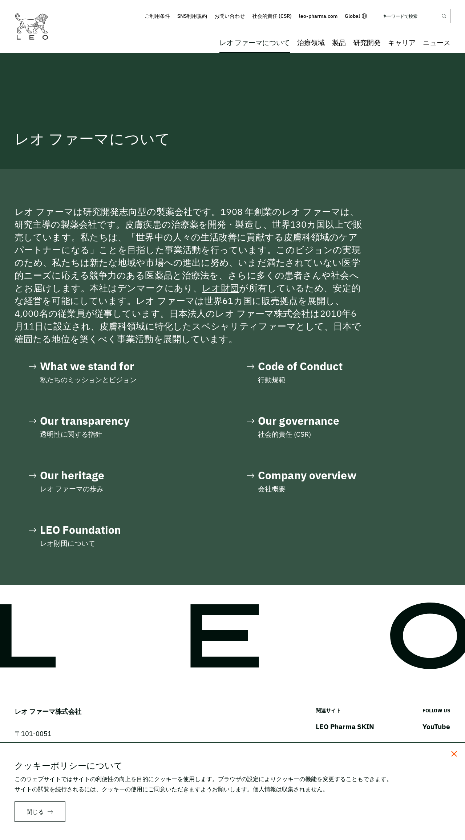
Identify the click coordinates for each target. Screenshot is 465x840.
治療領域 (311, 42)
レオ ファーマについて (254, 42)
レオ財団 (220, 288)
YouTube (436, 726)
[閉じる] (454, 754)
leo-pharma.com (318, 16)
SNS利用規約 (192, 16)
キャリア (402, 42)
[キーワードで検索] (414, 16)
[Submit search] (443, 16)
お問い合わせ (229, 16)
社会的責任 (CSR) (272, 16)
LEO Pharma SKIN (345, 726)
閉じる (35, 811)
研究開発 (367, 42)
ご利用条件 (157, 16)
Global (356, 16)
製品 (339, 42)
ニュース (436, 42)
